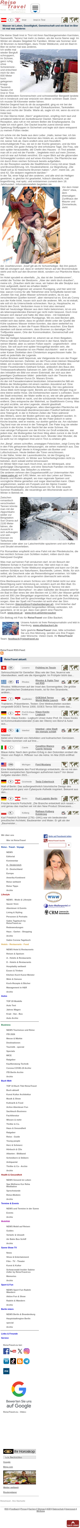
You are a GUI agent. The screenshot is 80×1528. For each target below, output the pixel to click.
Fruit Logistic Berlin (46, 798)
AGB (49, 1509)
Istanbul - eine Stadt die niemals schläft (47, 730)
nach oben (73, 1525)
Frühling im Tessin (46, 667)
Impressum (70, 1509)
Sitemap (41, 1509)
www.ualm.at (9, 475)
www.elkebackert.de (45, 625)
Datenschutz (58, 1509)
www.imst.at (15, 612)
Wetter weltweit (11, 1487)
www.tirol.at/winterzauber (40, 612)
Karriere (32, 1509)
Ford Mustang (43, 764)
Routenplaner (10, 1492)
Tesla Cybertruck (45, 781)
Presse (24, 1509)
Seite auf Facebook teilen (60, 836)
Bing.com (8, 1467)
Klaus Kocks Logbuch (42, 713)
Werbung (41, 1511)
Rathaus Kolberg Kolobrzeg (45, 813)
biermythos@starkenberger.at (34, 604)
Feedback (14, 1509)
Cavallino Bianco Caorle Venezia (45, 747)
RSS (7, 1509)
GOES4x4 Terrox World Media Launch (47, 699)
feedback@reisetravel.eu (23, 638)
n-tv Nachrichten (13, 1457)
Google (7, 1462)
